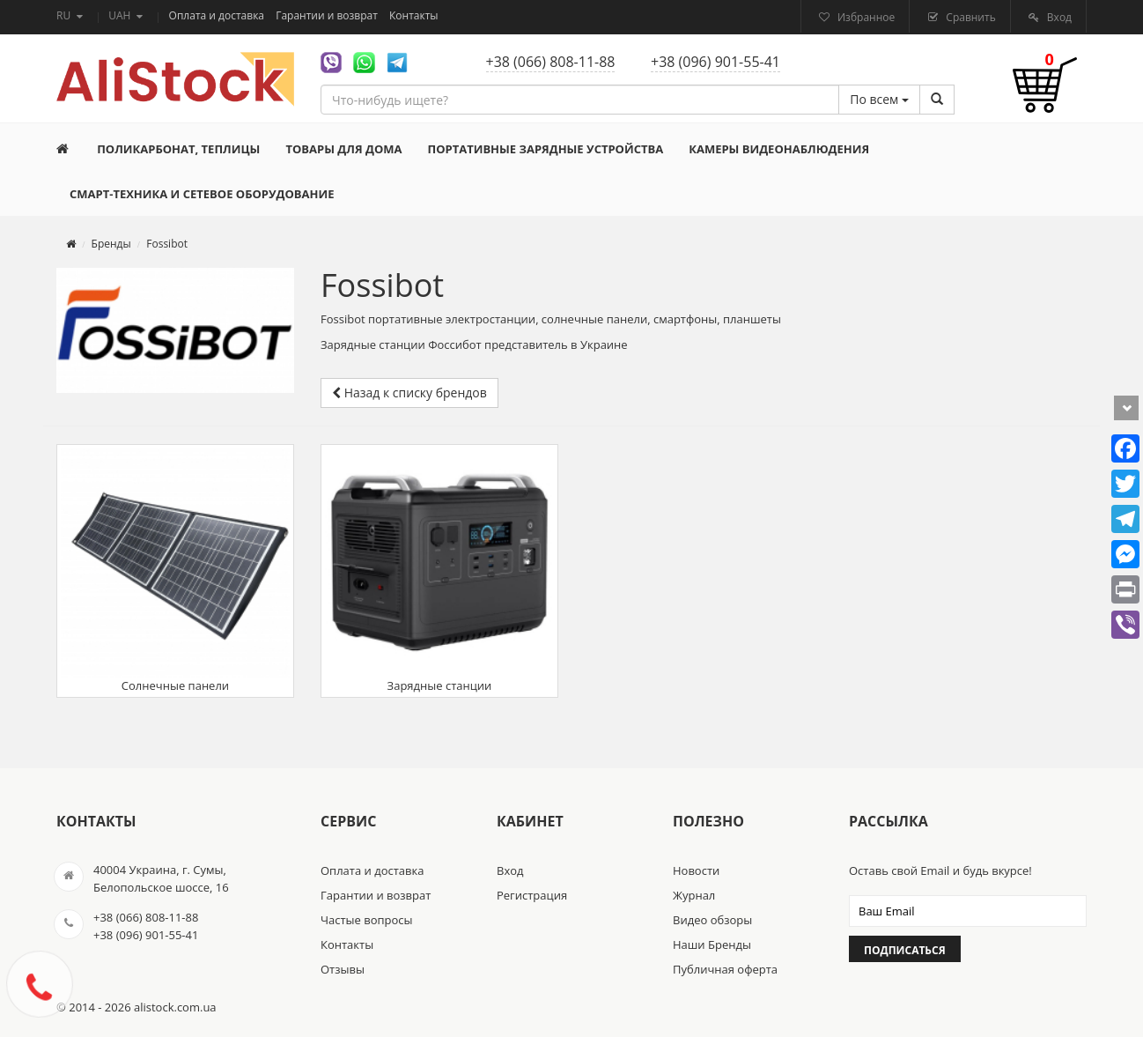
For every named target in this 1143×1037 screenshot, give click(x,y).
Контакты (414, 15)
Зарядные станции (439, 570)
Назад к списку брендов (409, 392)
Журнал (694, 895)
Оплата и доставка (218, 15)
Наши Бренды (712, 944)
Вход (1058, 17)
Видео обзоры (712, 920)
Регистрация (532, 895)
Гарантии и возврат (328, 15)
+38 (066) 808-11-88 (551, 61)
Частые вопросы (367, 920)
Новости (696, 870)
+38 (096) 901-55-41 (715, 61)
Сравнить (969, 17)
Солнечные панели (175, 570)
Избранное (865, 17)
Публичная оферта (725, 969)
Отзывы (343, 969)
